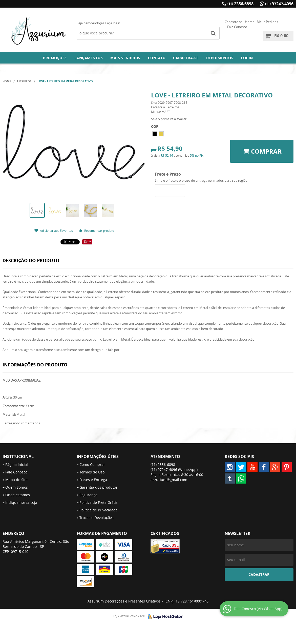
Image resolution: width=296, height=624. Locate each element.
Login (247, 57)
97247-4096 (279, 4)
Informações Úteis (98, 456)
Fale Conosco (237, 27)
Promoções (55, 57)
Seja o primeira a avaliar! (169, 119)
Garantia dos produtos (98, 487)
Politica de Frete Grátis (98, 502)
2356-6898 (240, 4)
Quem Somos (16, 487)
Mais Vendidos (125, 57)
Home (249, 21)
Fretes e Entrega (93, 479)
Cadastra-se (186, 57)
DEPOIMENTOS (220, 57)
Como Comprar (92, 464)
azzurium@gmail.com (169, 479)
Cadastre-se (233, 21)
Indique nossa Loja (21, 502)
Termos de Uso (91, 472)
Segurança (88, 494)
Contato (157, 57)
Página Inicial (16, 464)
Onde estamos (17, 494)
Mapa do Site (16, 479)
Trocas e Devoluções (96, 517)
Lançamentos (88, 57)
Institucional (18, 456)
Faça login (112, 23)
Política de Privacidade (98, 510)
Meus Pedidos (267, 21)
